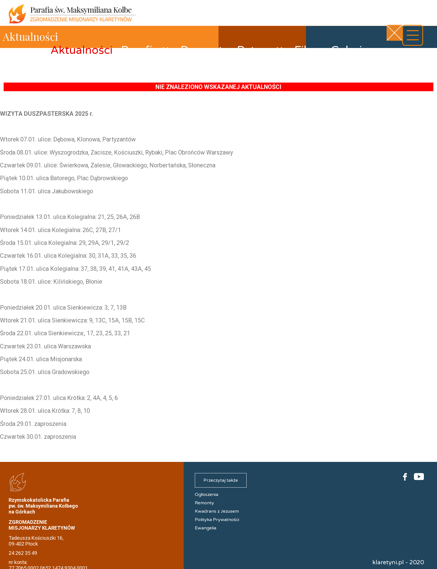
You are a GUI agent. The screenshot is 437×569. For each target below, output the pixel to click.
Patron (260, 50)
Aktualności (81, 50)
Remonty (204, 50)
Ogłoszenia (206, 494)
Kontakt (398, 55)
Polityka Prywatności (217, 519)
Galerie (349, 50)
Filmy (308, 50)
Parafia (145, 50)
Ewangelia (205, 528)
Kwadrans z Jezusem (217, 511)
